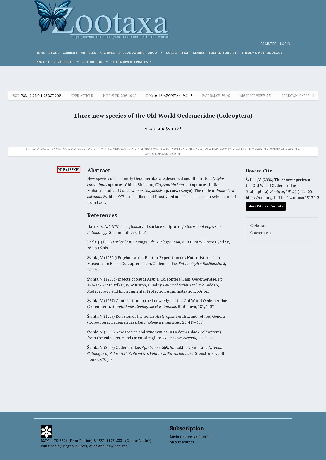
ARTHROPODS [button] (93, 61)
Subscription (177, 52)
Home (40, 52)
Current (70, 52)
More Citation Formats (266, 206)
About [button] (154, 52)
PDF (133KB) (69, 169)
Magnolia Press (74, 445)
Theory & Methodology (261, 52)
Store (53, 52)
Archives (107, 52)
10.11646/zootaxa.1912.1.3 (172, 96)
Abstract (260, 225)
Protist (43, 61)
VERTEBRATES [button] (64, 61)
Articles (88, 52)
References (262, 233)
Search (199, 52)
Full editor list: (223, 52)
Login (285, 43)
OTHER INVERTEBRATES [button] (130, 61)
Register (268, 43)
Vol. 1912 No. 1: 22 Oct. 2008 (41, 96)
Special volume (131, 52)
